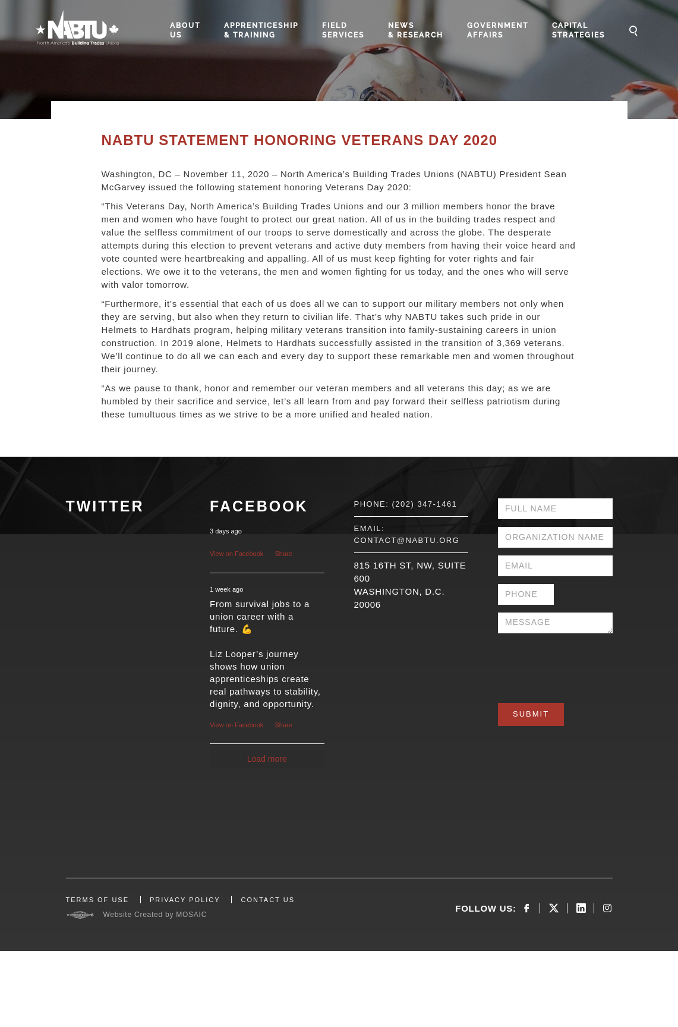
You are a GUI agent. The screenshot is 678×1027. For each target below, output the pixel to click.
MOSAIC (191, 914)
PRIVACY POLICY (185, 899)
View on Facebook (236, 553)
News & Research (415, 30)
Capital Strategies (578, 30)
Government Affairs (497, 30)
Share (283, 553)
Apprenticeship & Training (261, 30)
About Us (185, 30)
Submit (531, 713)
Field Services (343, 30)
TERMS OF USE (98, 899)
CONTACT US (268, 899)
